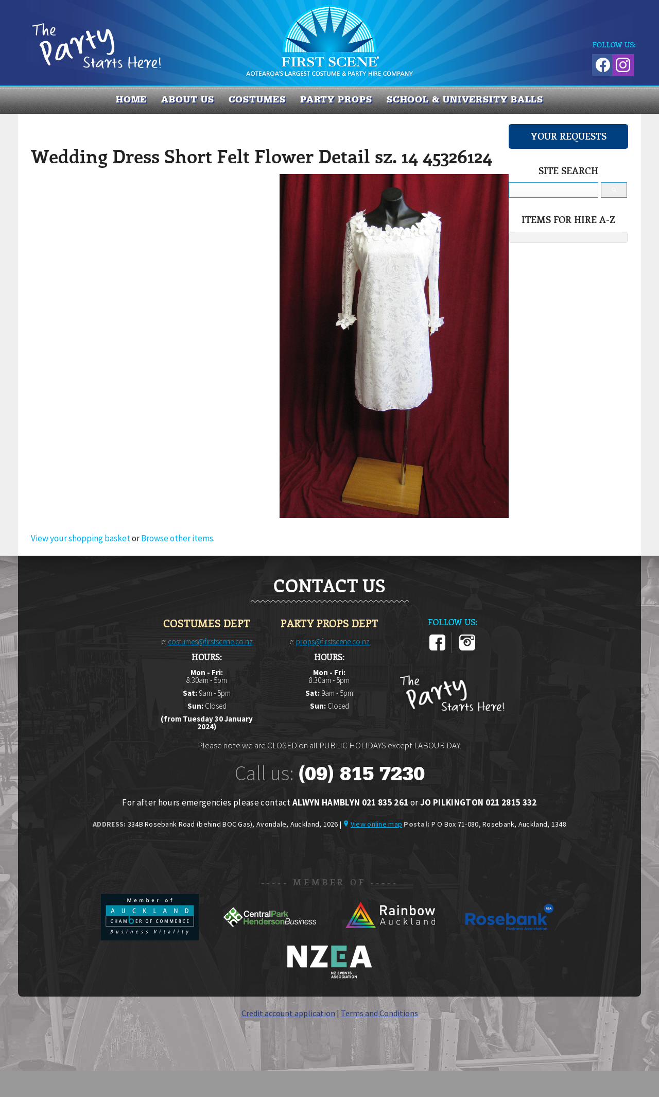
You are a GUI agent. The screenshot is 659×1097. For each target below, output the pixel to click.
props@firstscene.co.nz (333, 641)
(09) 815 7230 (361, 773)
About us (187, 99)
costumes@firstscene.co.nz (210, 641)
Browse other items (177, 538)
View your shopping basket (80, 538)
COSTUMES (257, 99)
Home (131, 99)
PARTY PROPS (336, 99)
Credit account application (288, 1013)
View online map (376, 824)
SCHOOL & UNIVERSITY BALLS (465, 99)
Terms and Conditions (379, 1013)
